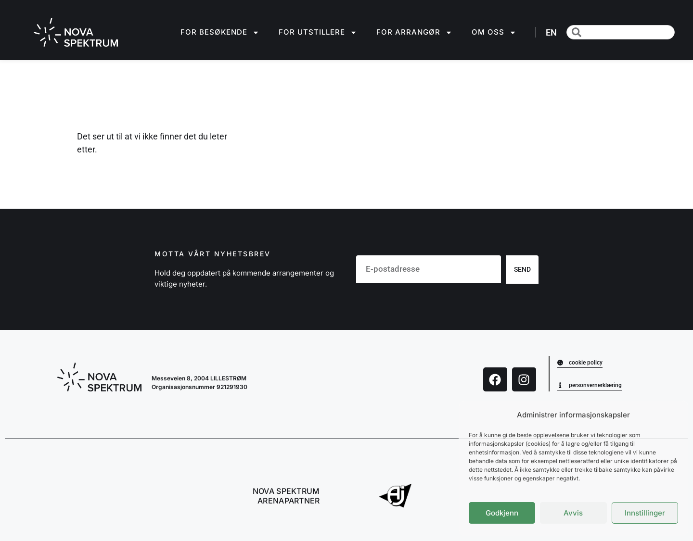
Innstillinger (645, 512)
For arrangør (414, 32)
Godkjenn (502, 512)
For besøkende (219, 32)
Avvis (573, 512)
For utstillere (318, 32)
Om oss (494, 32)
